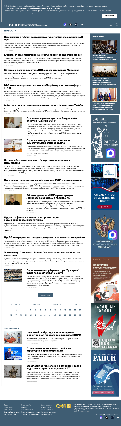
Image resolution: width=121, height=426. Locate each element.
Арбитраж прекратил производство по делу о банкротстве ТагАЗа (43, 105)
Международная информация (30, 412)
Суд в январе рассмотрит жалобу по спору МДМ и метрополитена (43, 180)
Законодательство (27, 409)
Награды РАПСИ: (46, 414)
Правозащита (8, 407)
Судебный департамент (12, 412)
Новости (10, 31)
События (23, 407)
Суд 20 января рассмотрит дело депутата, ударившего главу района (44, 237)
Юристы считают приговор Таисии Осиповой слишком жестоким (43, 55)
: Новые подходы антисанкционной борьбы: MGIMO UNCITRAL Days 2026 (104, 57)
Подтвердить (109, 16)
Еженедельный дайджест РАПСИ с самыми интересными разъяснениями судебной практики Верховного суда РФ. (53, 339)
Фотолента (96, 78)
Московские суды (10, 414)
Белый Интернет (46, 407)
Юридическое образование (30, 414)
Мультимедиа (98, 36)
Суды (6, 405)
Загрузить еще (45, 295)
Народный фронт (47, 409)
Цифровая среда (46, 405)
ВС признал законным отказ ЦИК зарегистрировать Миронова (41, 70)
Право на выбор (26, 405)
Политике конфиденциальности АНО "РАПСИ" (40, 8)
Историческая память (48, 412)
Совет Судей (8, 409)
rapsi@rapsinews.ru (83, 411)
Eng (110, 25)
